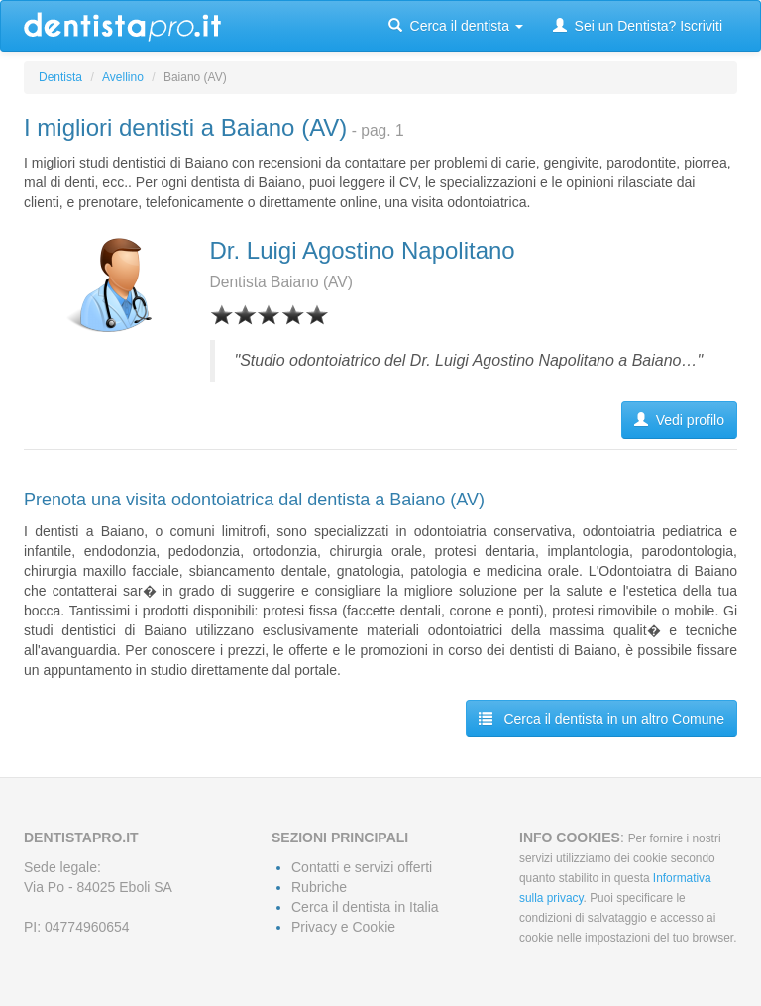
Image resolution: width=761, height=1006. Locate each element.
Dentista (60, 77)
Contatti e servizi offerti (361, 867)
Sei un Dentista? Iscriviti (637, 26)
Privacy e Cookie (343, 927)
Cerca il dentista (455, 26)
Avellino (123, 77)
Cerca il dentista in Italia (365, 907)
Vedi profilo (679, 420)
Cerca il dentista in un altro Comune (601, 719)
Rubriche (319, 887)
